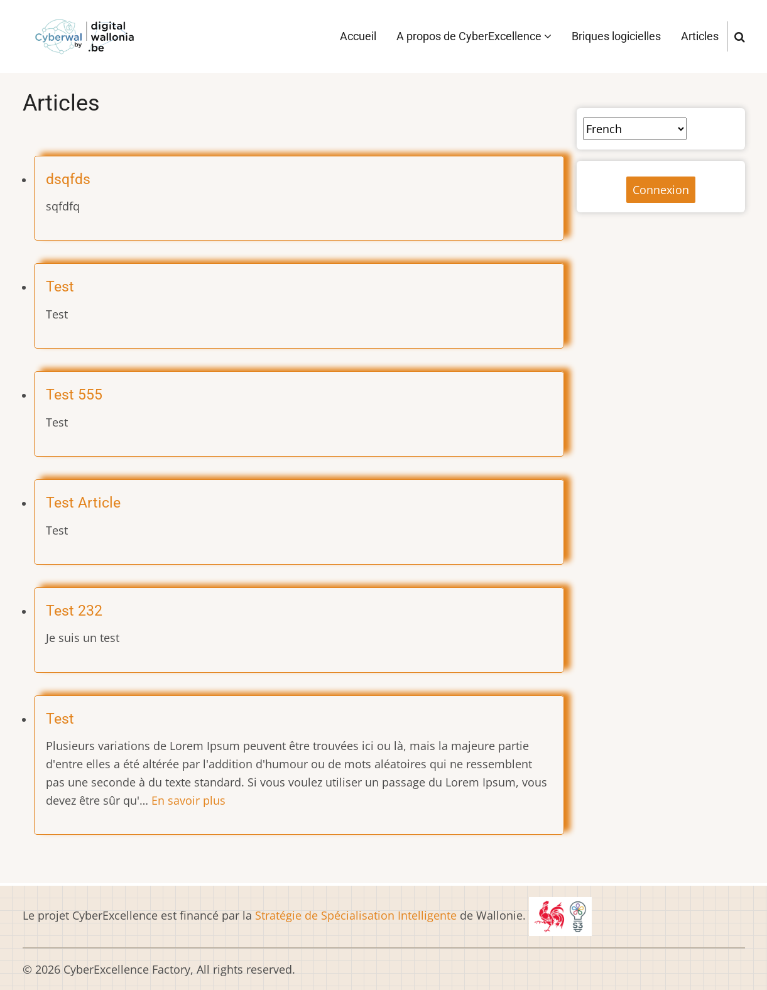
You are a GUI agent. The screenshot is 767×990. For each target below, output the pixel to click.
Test (60, 286)
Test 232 (74, 610)
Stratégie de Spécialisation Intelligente (356, 915)
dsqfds (68, 179)
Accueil (358, 36)
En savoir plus (188, 800)
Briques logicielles (616, 36)
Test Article (83, 502)
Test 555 (74, 394)
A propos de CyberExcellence (474, 36)
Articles (700, 36)
